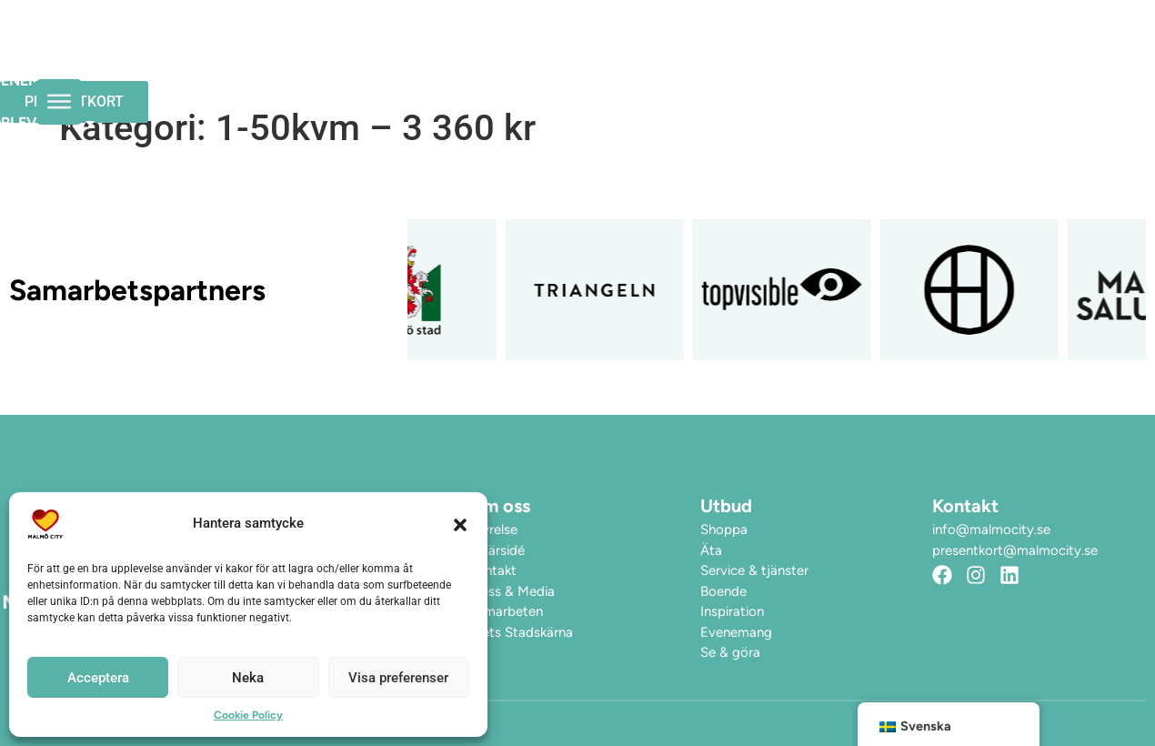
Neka (248, 678)
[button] (460, 524)
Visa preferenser (398, 678)
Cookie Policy (248, 715)
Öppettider (379, 49)
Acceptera (98, 678)
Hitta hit (772, 49)
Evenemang (504, 49)
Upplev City (644, 50)
